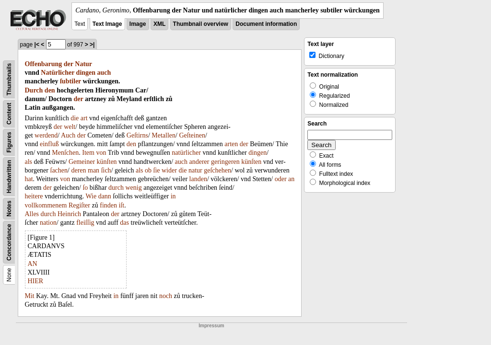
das (124, 222)
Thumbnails (9, 79)
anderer (199, 161)
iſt (121, 205)
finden (108, 205)
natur (195, 170)
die (74, 118)
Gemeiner (82, 161)
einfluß (49, 144)
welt (69, 126)
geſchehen (217, 170)
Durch (34, 90)
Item (88, 152)
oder (281, 179)
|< (37, 44)
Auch (68, 135)
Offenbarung (43, 64)
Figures (9, 142)
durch (116, 187)
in (173, 196)
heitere (34, 196)
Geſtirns (137, 135)
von (101, 152)
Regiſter (79, 205)
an (291, 179)
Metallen (163, 135)
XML (159, 24)
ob (148, 170)
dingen (85, 72)
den (50, 90)
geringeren (225, 161)
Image (137, 24)
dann (104, 196)
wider (169, 170)
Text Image (107, 24)
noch (165, 295)
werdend (46, 135)
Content (9, 114)
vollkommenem (46, 205)
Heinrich (69, 214)
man (93, 170)
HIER (36, 281)
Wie (90, 196)
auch (104, 72)
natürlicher (186, 152)
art (84, 118)
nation (48, 222)
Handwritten (9, 176)
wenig (133, 187)
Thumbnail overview (200, 24)
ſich (106, 170)
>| (92, 44)
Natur (83, 64)
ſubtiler (70, 81)
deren (78, 170)
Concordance (9, 242)
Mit (30, 295)
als (29, 161)
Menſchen (65, 152)
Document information (266, 24)
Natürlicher (57, 72)
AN (32, 263)
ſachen (59, 170)
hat (29, 179)
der (68, 64)
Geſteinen (192, 135)
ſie (156, 170)
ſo (85, 187)
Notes (9, 209)
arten (231, 144)
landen (198, 179)
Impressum (211, 325)
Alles (32, 214)
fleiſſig (85, 222)
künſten (107, 161)
